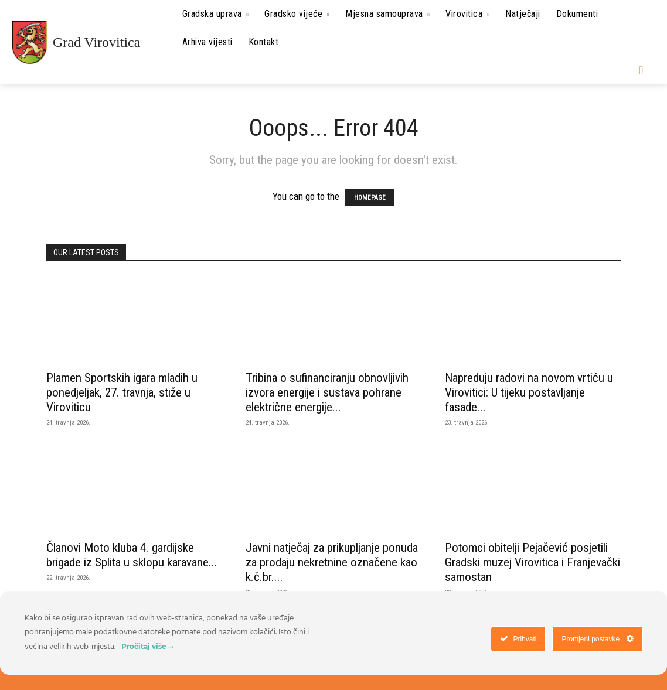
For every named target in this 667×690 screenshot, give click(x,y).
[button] (641, 70)
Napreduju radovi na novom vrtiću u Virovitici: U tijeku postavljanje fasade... (529, 392)
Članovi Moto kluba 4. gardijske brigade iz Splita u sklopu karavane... (131, 555)
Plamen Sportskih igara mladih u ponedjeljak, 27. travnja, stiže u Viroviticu (122, 392)
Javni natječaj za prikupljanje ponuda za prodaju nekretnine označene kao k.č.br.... (332, 562)
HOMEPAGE (370, 197)
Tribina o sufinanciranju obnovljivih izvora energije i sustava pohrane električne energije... (327, 392)
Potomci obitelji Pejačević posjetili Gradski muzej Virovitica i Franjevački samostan (532, 562)
